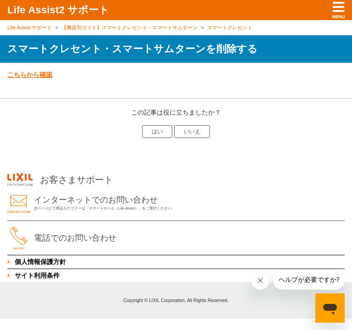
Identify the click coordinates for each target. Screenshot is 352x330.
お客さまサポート (60, 180)
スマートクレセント (230, 27)
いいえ (192, 131)
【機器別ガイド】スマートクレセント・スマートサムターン (129, 27)
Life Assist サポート (29, 27)
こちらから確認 (29, 74)
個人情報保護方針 (40, 261)
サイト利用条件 (37, 275)
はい (157, 131)
